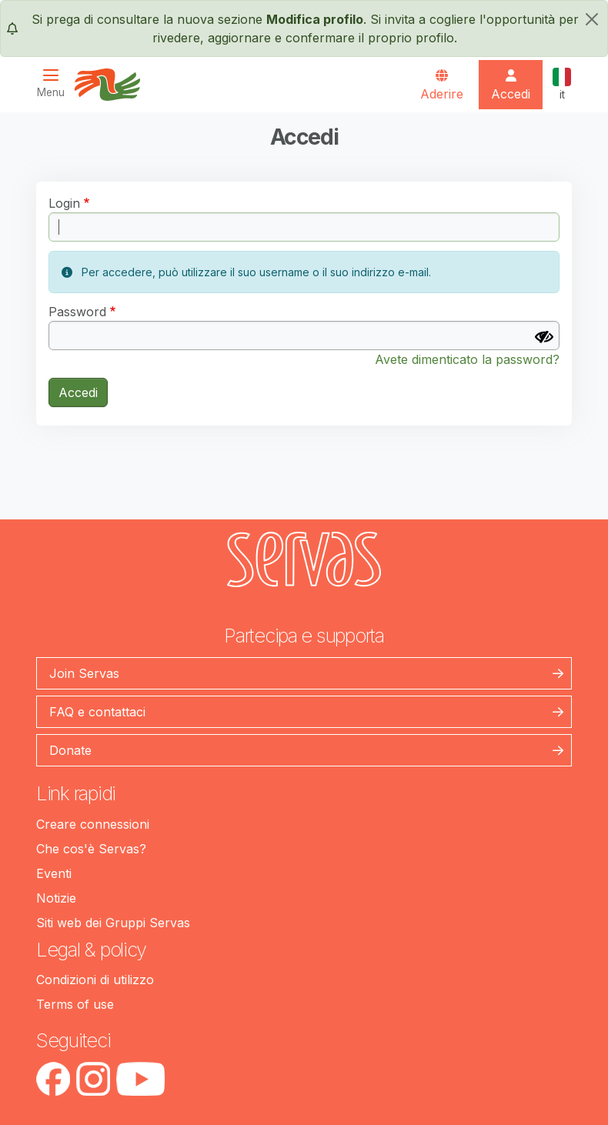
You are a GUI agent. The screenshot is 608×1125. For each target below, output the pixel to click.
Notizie (56, 898)
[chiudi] (592, 19)
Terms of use (75, 1004)
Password (77, 311)
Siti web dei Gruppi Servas (113, 922)
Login (64, 203)
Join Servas (84, 673)
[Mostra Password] (544, 337)
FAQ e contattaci (97, 711)
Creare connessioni (92, 824)
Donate (70, 750)
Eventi (54, 873)
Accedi (78, 392)
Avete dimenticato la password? (467, 359)
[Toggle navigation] (55, 83)
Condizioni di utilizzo (95, 979)
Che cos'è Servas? (91, 848)
